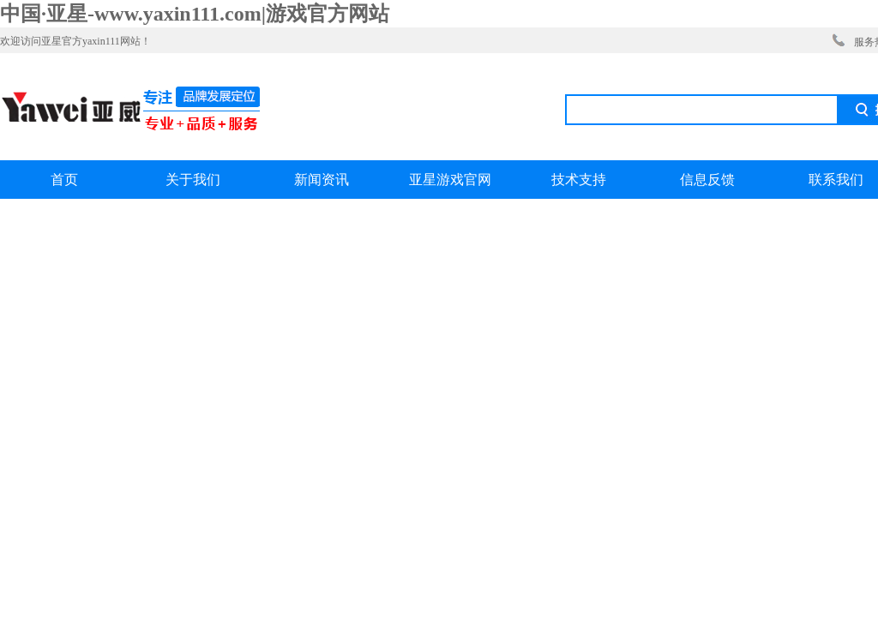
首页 (64, 179)
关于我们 (192, 179)
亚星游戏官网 (450, 179)
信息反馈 (707, 179)
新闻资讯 (321, 179)
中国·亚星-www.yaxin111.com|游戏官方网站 (194, 14)
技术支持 (578, 179)
